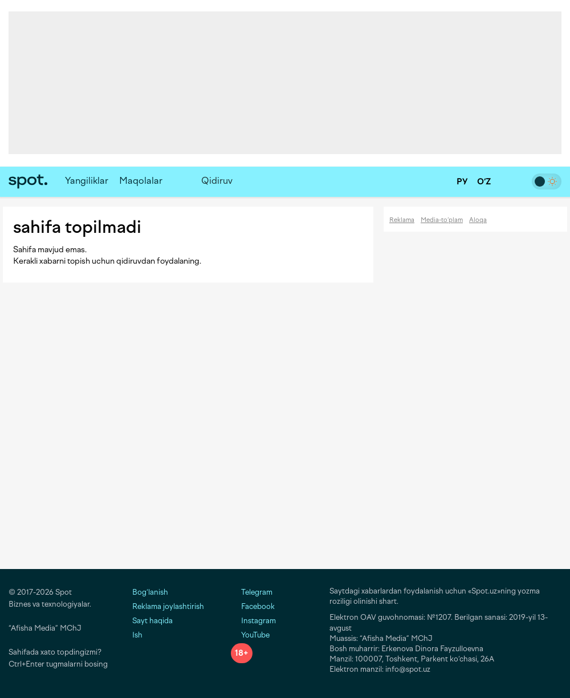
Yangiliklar (86, 180)
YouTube (250, 635)
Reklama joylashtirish (168, 606)
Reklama (401, 220)
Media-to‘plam (442, 220)
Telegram (251, 592)
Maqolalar (140, 180)
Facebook (253, 606)
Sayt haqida (152, 620)
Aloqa (478, 220)
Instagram (253, 620)
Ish (137, 635)
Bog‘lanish (150, 592)
